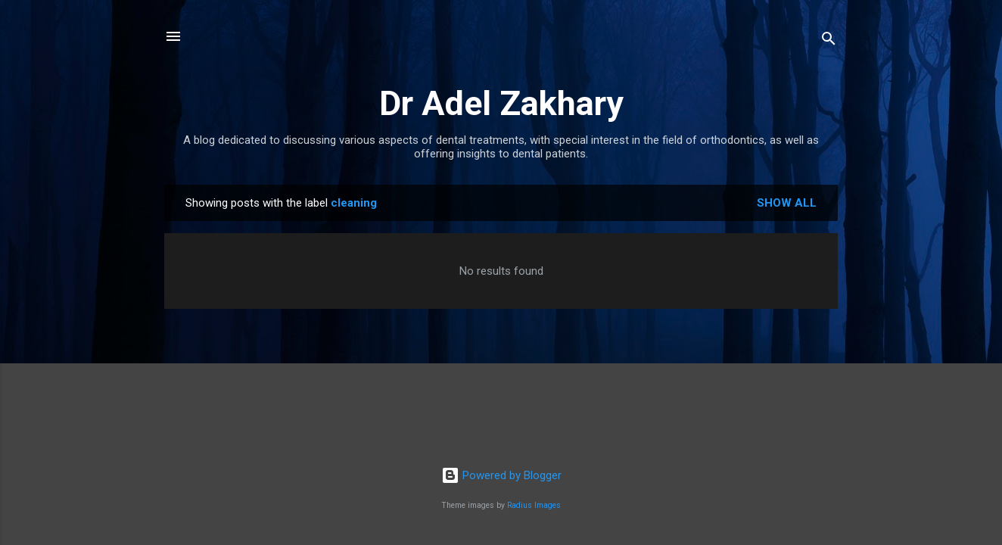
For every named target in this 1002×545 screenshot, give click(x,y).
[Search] (829, 41)
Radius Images (534, 505)
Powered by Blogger (501, 475)
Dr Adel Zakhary (501, 103)
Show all (787, 203)
